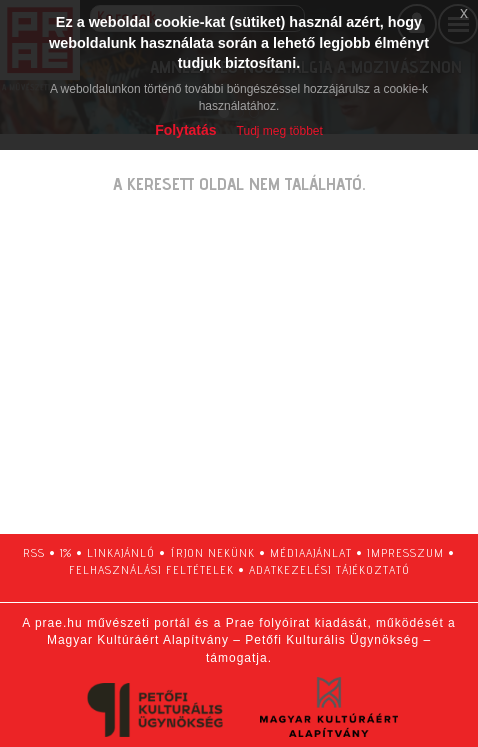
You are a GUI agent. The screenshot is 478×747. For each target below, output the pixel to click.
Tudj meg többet (280, 131)
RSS (34, 552)
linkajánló (121, 552)
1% (66, 552)
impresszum (405, 552)
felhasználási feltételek (151, 569)
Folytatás (185, 130)
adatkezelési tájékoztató (329, 569)
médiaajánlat (311, 552)
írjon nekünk (212, 552)
